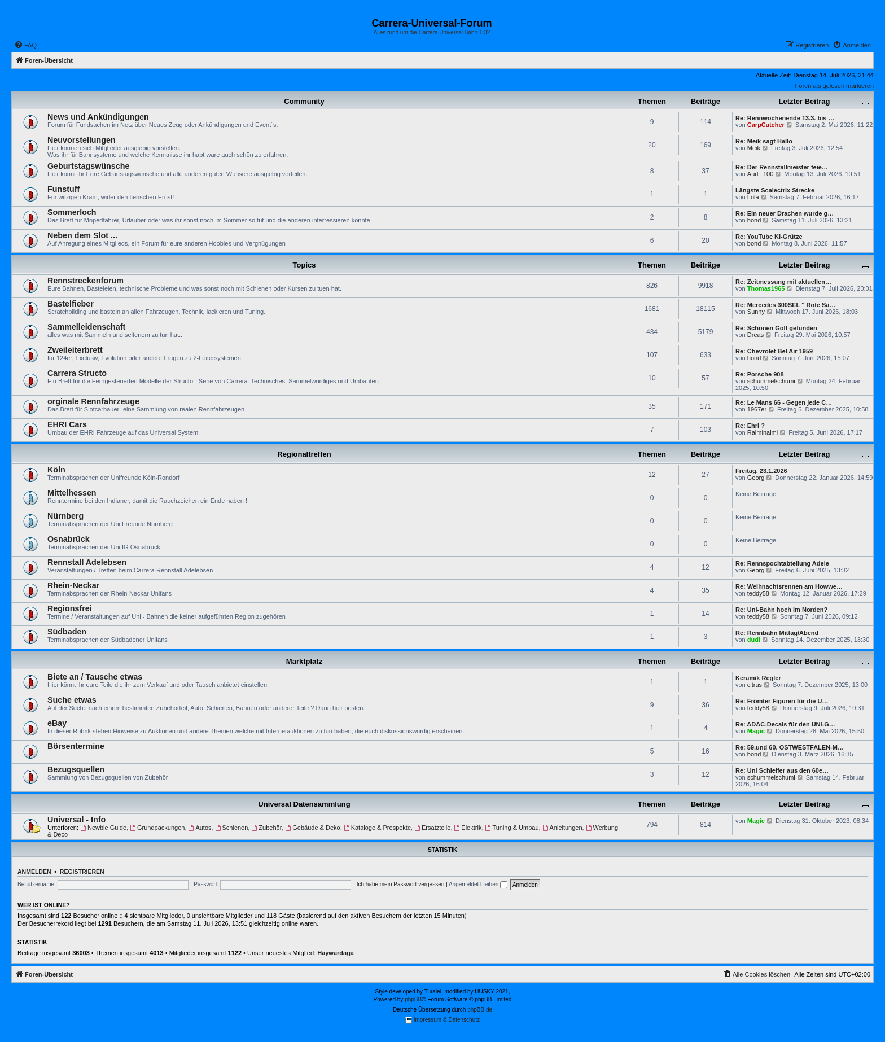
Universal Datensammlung (304, 804)
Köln (56, 469)
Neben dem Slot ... (82, 235)
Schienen (231, 827)
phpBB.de (479, 1009)
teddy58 (758, 593)
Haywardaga (335, 952)
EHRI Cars (67, 424)
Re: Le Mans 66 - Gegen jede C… (783, 402)
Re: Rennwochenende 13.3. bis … (784, 118)
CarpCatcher (766, 124)
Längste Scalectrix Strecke (774, 190)
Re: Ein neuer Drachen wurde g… (784, 213)
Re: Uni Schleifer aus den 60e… (782, 770)
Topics (304, 265)
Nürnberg (65, 515)
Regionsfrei (69, 608)
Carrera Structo (77, 373)
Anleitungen (562, 827)
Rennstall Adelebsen (86, 562)
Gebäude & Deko (312, 827)
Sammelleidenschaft (86, 326)
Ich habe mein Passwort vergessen (401, 884)
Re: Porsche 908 (759, 374)
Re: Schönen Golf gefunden (776, 328)
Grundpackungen (157, 827)
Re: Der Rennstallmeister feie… (781, 167)
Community (304, 101)
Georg (756, 477)
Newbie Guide (103, 827)
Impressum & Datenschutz (442, 1020)
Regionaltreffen (304, 454)
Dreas (755, 334)
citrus (754, 684)
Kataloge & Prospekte (377, 827)
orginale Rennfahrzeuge (93, 401)
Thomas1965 (766, 288)
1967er (756, 409)
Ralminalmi (762, 432)
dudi (753, 639)
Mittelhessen (72, 492)
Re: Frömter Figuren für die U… (781, 701)
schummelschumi (771, 381)
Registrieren (82, 871)
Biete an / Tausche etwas (94, 676)
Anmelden (34, 871)
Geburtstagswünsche (88, 165)
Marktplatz (304, 661)
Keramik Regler (758, 678)
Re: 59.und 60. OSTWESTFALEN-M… (789, 747)
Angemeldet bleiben (478, 884)
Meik (753, 148)
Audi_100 (760, 173)
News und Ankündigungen (98, 116)
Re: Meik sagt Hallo (763, 141)
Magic (756, 731)
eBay (57, 723)
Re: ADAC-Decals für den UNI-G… (785, 724)
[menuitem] (25, 45)
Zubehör (266, 827)
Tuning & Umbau (512, 827)
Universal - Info (76, 819)
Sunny (756, 311)
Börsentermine (75, 746)
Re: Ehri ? (750, 425)
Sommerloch (72, 212)
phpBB (413, 999)
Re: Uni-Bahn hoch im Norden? (781, 609)
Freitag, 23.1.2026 (761, 470)
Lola (753, 197)
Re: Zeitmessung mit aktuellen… (783, 281)
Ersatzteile (432, 827)
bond (754, 220)
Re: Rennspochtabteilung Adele (782, 563)
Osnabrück (68, 539)
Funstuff (63, 189)
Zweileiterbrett (75, 349)
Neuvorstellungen (81, 140)
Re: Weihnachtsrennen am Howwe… (789, 586)
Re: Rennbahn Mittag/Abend (776, 632)
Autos (200, 827)
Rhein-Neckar (73, 585)
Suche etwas (72, 699)
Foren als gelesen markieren (834, 85)
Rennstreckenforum (85, 280)
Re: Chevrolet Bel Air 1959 (774, 351)
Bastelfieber (70, 303)
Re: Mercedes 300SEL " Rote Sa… (785, 304)
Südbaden (66, 631)
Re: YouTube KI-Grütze (769, 236)
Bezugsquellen (75, 769)
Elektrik (468, 827)
